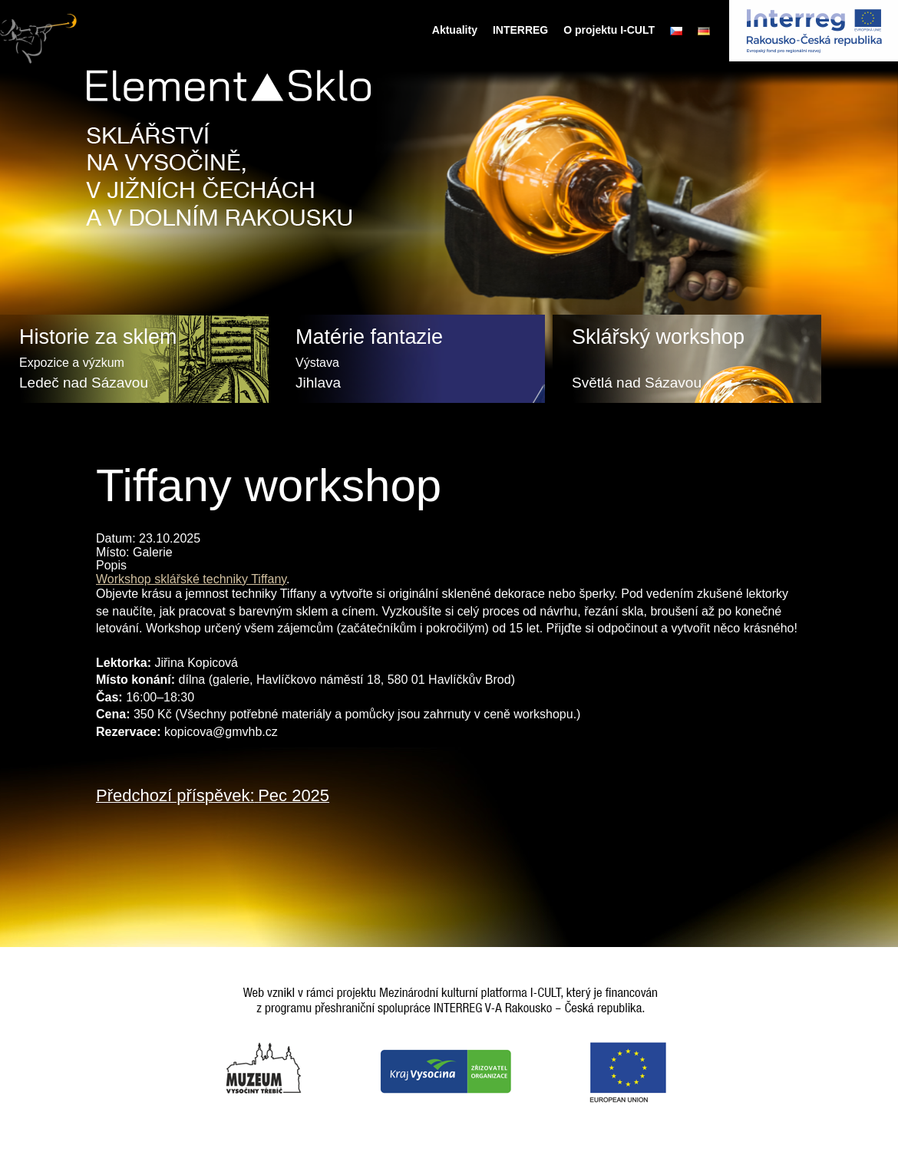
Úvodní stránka (410, 29)
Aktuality (454, 30)
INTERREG (520, 30)
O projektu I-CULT (609, 30)
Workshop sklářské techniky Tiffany (191, 579)
